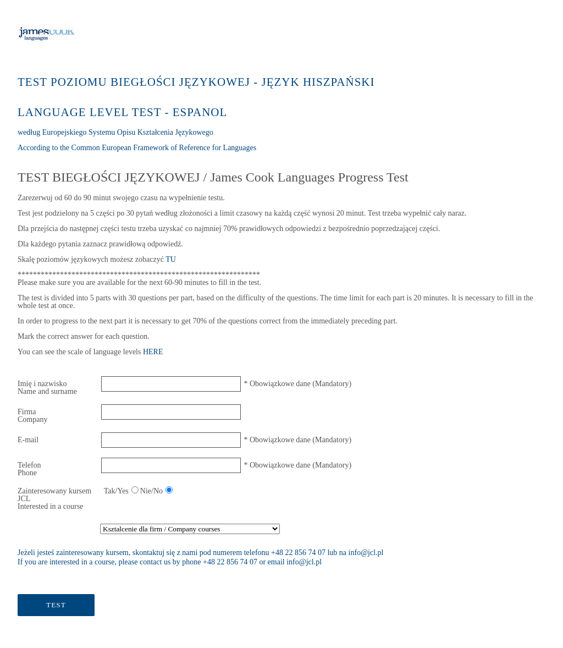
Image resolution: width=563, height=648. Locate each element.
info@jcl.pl (366, 552)
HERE (153, 352)
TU (170, 259)
